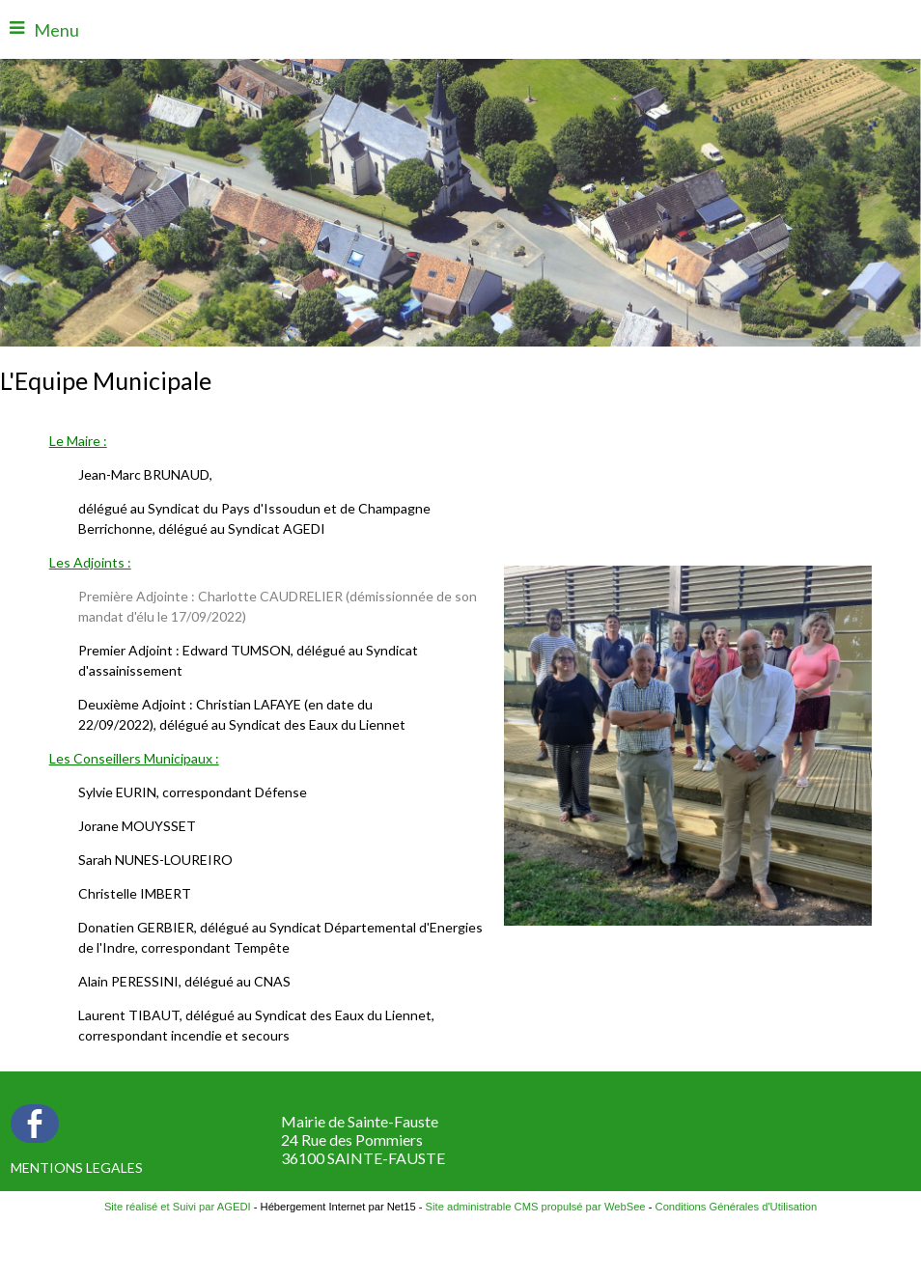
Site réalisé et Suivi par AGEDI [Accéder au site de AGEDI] (177, 1206)
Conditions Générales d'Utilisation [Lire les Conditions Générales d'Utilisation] (737, 1206)
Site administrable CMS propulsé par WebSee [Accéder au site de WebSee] (536, 1206)
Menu (56, 30)
